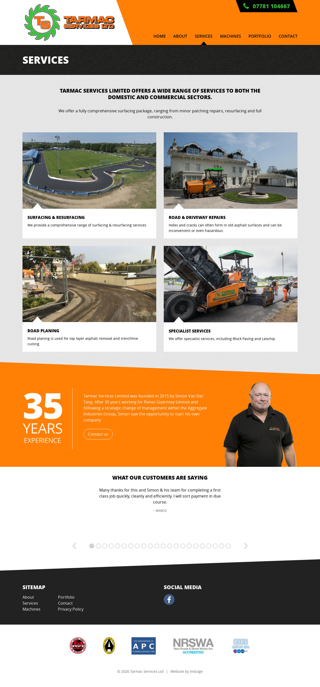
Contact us (98, 434)
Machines (230, 36)
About (180, 36)
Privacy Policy (71, 609)
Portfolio (259, 36)
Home (160, 36)
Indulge (196, 671)
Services (203, 36)
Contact (288, 36)
